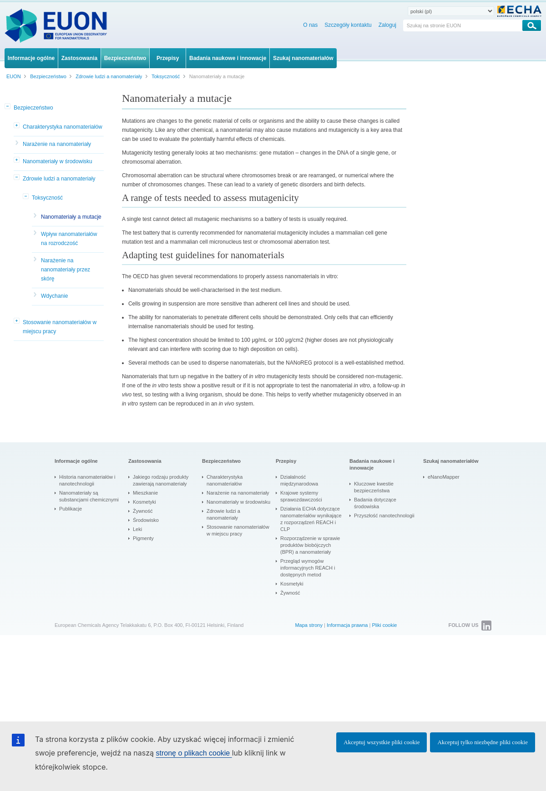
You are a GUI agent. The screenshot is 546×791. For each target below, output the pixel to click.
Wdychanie (54, 296)
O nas (310, 25)
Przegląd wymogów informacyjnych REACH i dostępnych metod (307, 567)
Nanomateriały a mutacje (71, 217)
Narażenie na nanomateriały (57, 144)
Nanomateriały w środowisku (57, 161)
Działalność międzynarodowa (299, 480)
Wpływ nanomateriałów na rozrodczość (69, 238)
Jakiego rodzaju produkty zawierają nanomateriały (160, 480)
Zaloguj (387, 25)
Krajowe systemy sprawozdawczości (301, 496)
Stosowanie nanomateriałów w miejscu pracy (59, 327)
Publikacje (70, 508)
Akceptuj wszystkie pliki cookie (382, 742)
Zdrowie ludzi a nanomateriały (59, 178)
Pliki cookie (384, 625)
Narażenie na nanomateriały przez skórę (65, 269)
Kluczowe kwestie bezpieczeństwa (374, 487)
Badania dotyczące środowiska (375, 503)
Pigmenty (143, 538)
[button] (8, 106)
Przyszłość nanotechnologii (384, 515)
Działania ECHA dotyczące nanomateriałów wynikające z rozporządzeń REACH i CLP (311, 519)
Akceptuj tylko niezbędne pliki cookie (482, 742)
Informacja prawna (347, 625)
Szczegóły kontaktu (347, 25)
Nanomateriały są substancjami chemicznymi (89, 496)
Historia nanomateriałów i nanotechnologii (87, 480)
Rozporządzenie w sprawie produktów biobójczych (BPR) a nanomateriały (310, 545)
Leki (137, 529)
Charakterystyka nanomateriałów (62, 127)
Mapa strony (309, 625)
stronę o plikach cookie (194, 753)
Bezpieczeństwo (33, 108)
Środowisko (146, 520)
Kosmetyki (144, 502)
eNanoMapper (444, 477)
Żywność (142, 511)
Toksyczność (47, 198)
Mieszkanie (145, 493)
